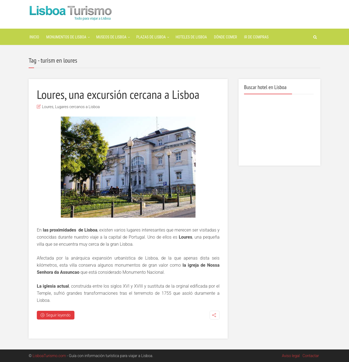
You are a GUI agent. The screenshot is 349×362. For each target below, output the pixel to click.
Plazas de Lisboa (151, 37)
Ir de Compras (256, 37)
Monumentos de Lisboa (66, 37)
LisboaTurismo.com (49, 356)
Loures (47, 107)
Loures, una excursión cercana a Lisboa (118, 94)
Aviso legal (291, 356)
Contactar (310, 356)
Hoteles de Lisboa (191, 37)
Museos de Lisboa (111, 37)
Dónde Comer (225, 37)
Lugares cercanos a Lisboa (77, 107)
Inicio (34, 37)
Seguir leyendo (56, 315)
